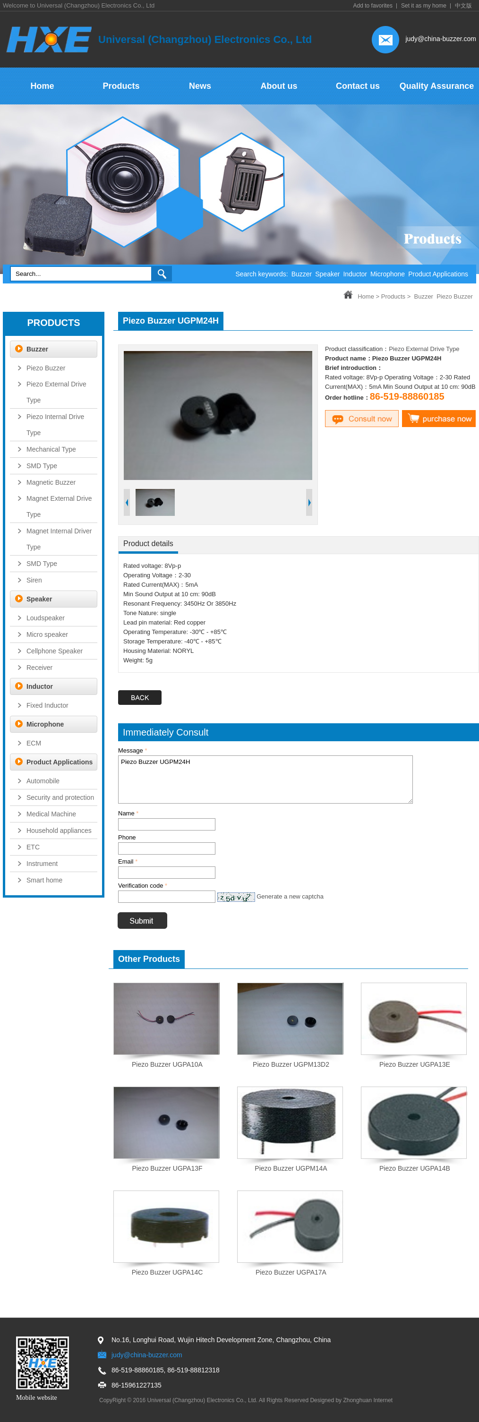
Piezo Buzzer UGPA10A (167, 1064)
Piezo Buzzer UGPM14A (291, 1168)
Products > (396, 296)
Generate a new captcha (290, 896)
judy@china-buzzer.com (440, 39)
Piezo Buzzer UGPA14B (414, 1168)
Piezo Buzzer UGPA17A (291, 1272)
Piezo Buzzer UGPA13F (167, 1168)
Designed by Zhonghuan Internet (351, 1400)
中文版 (463, 5)
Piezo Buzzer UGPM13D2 (291, 1064)
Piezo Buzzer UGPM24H (265, 779)
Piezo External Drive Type (424, 348)
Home (366, 296)
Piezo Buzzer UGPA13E (414, 1064)
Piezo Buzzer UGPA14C (167, 1272)
